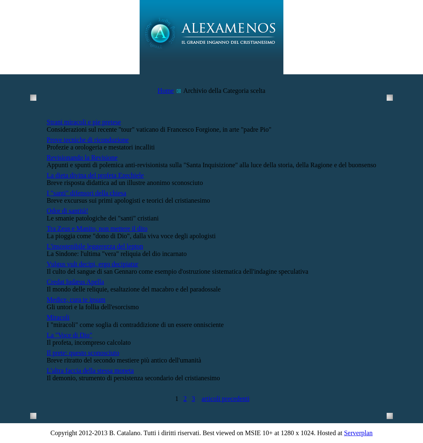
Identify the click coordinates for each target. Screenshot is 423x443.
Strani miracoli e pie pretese (84, 122)
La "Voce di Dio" (69, 335)
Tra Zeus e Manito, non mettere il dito (97, 228)
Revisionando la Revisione (82, 157)
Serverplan (358, 432)
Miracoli (58, 317)
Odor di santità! (67, 210)
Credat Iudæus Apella (75, 281)
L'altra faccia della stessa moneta (90, 370)
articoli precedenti (226, 398)
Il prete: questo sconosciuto (83, 352)
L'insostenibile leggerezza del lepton (95, 246)
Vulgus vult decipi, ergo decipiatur (92, 264)
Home (166, 90)
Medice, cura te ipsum (76, 299)
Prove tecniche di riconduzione (88, 139)
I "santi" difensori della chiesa (86, 193)
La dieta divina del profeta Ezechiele (95, 175)
